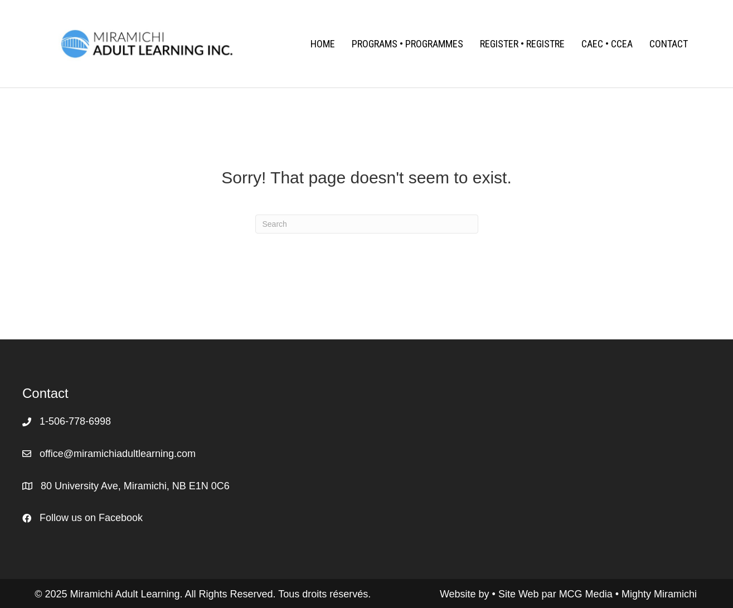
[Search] (366, 224)
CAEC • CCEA (607, 44)
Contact (668, 44)
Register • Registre (522, 44)
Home (322, 44)
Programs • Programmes (407, 44)
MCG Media (587, 594)
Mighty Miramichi (659, 594)
